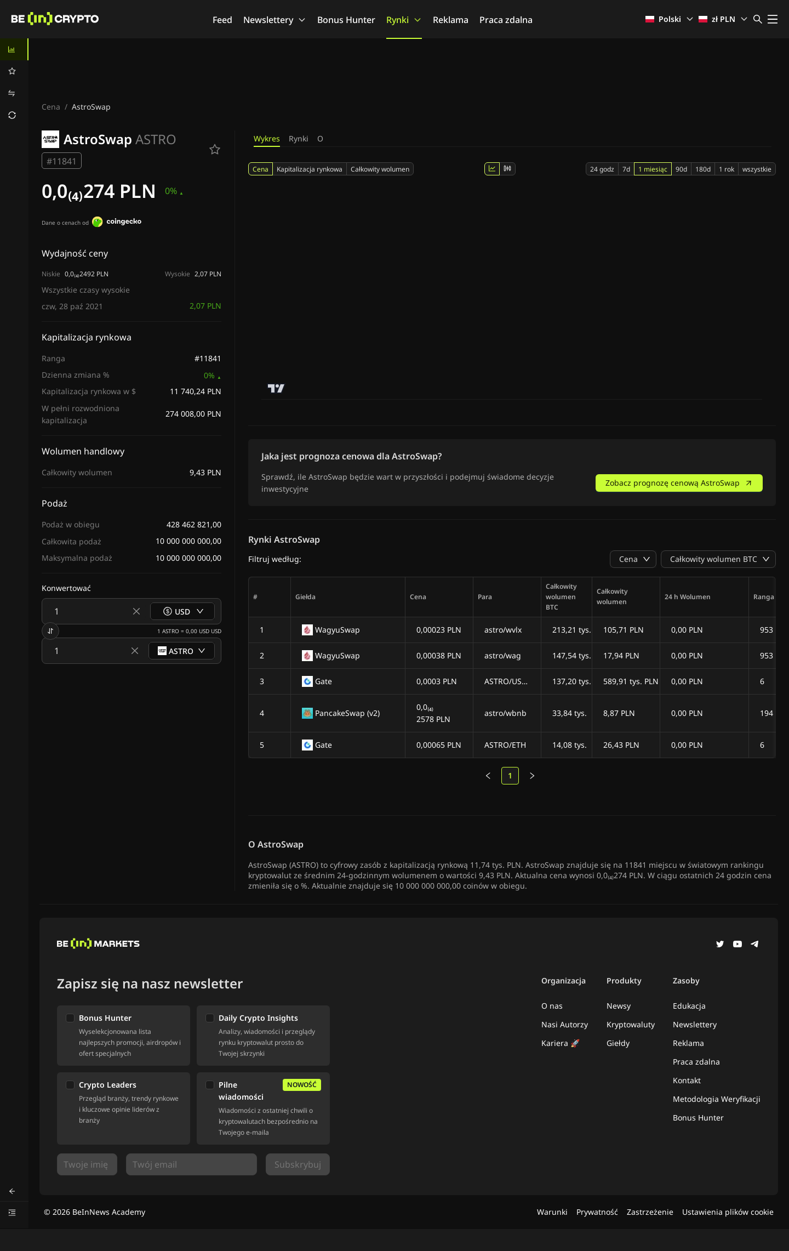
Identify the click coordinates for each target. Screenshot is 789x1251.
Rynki (404, 20)
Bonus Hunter (346, 20)
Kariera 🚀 (560, 1043)
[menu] (14, 82)
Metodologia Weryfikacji (717, 1099)
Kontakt (687, 1080)
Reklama (450, 20)
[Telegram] (755, 945)
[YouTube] (737, 945)
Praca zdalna (506, 20)
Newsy (619, 1005)
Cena (51, 106)
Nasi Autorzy (564, 1024)
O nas (552, 1005)
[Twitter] (719, 945)
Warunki (552, 1212)
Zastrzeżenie (650, 1212)
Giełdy (618, 1043)
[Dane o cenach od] (116, 223)
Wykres (267, 138)
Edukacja (689, 1005)
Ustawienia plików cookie (728, 1212)
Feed (222, 20)
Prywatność (597, 1212)
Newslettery (274, 20)
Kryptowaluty (631, 1024)
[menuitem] (14, 49)
